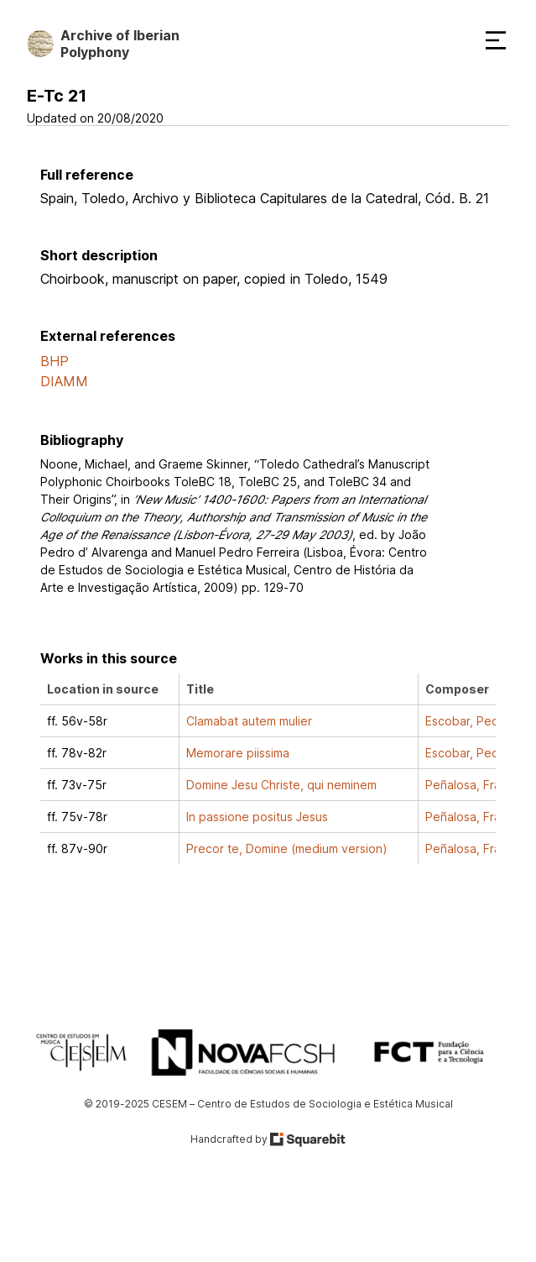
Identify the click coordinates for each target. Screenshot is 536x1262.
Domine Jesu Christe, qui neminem (281, 785)
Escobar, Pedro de (477, 721)
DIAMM (64, 381)
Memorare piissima (237, 753)
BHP (54, 361)
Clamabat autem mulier (249, 721)
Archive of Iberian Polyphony (120, 43)
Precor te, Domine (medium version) (287, 848)
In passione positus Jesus (257, 816)
